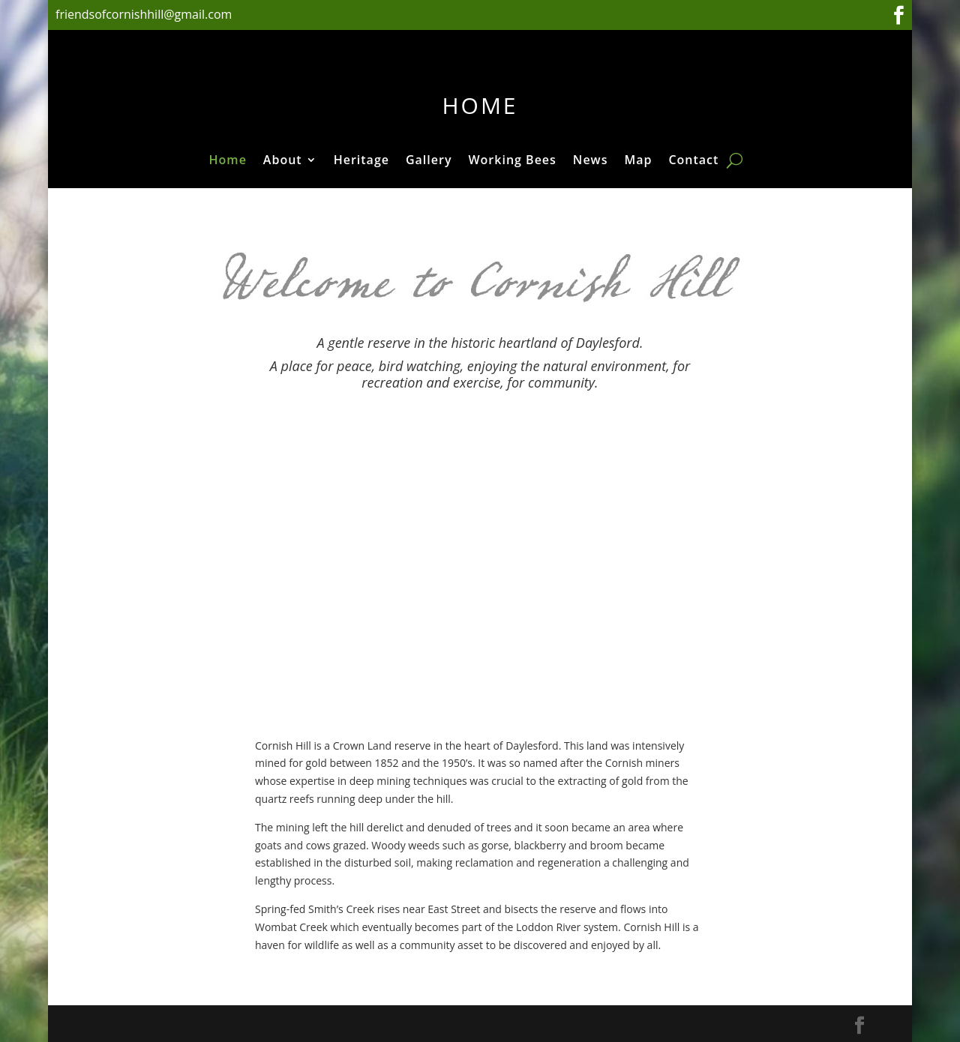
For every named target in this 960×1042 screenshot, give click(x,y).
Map (638, 161)
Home (228, 161)
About (282, 161)
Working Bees (512, 161)
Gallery (429, 161)
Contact (693, 161)
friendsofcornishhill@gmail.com (146, 14)
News (590, 161)
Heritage (361, 161)
